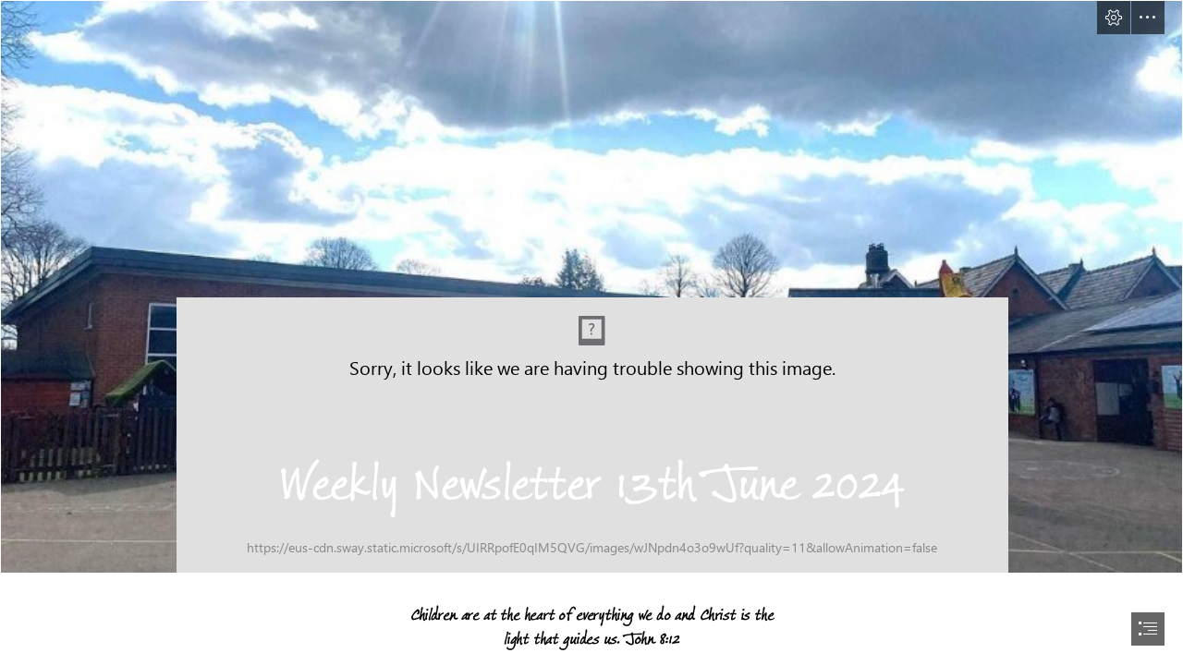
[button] (1113, 17)
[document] (591, 332)
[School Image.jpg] (591, 287)
